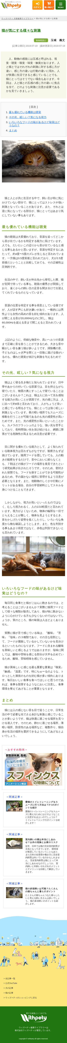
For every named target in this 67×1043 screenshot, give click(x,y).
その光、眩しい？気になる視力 (27, 117)
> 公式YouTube (10, 983)
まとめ (13, 130)
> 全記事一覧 (9, 978)
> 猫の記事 (8, 993)
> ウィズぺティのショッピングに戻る (20, 998)
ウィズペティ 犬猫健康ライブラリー (17, 18)
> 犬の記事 (8, 988)
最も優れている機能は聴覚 (25, 112)
